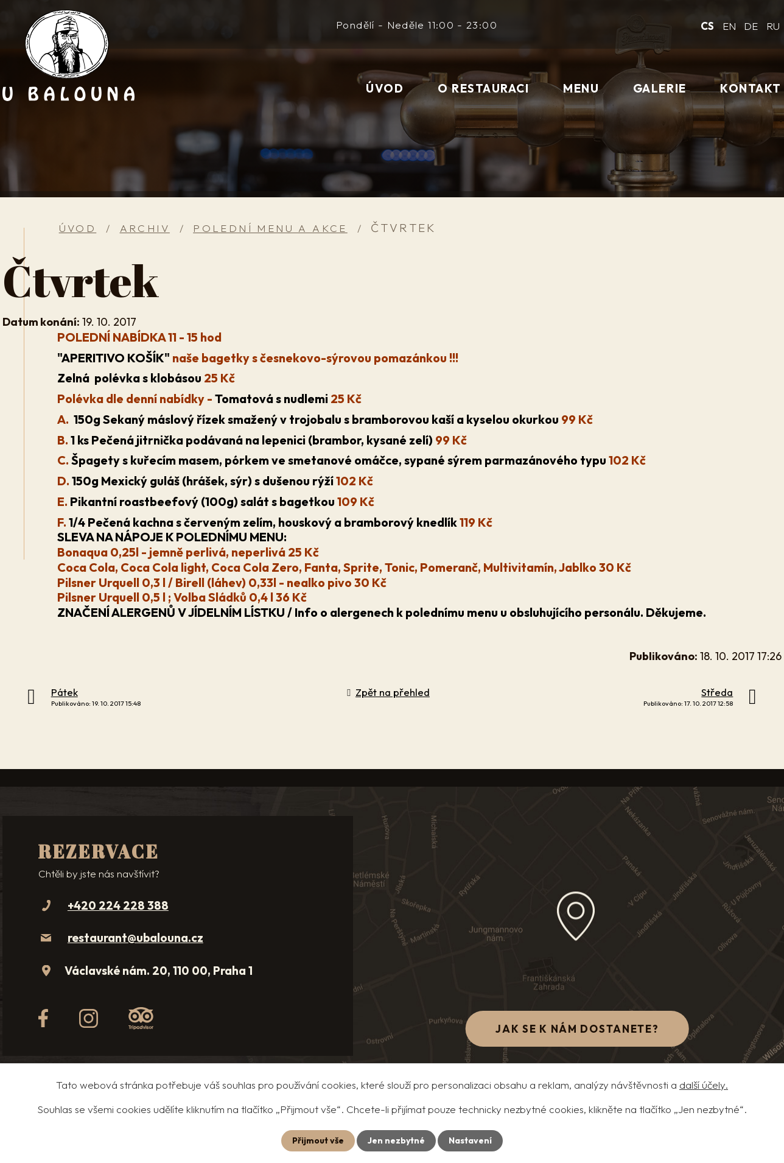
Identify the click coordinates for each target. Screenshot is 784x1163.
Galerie (660, 88)
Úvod (385, 88)
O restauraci (483, 88)
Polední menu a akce (270, 228)
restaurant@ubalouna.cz (135, 937)
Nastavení (470, 1140)
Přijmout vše (318, 1140)
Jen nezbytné (396, 1140)
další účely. (703, 1084)
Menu (581, 88)
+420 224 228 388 (118, 905)
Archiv (145, 228)
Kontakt (751, 88)
